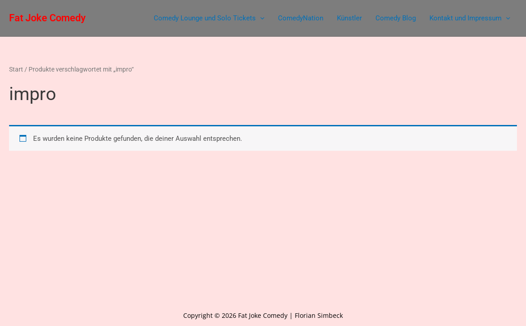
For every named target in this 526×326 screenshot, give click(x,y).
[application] (260, 18)
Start (16, 69)
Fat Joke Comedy (47, 18)
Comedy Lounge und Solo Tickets (209, 18)
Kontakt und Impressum (469, 18)
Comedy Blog (395, 18)
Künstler (349, 18)
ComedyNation (300, 18)
